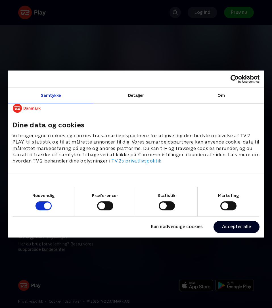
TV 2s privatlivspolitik (136, 161)
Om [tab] (221, 95)
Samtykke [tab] (51, 95)
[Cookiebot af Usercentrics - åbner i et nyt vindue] (235, 79)
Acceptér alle (236, 226)
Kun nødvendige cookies (177, 226)
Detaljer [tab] (136, 95)
